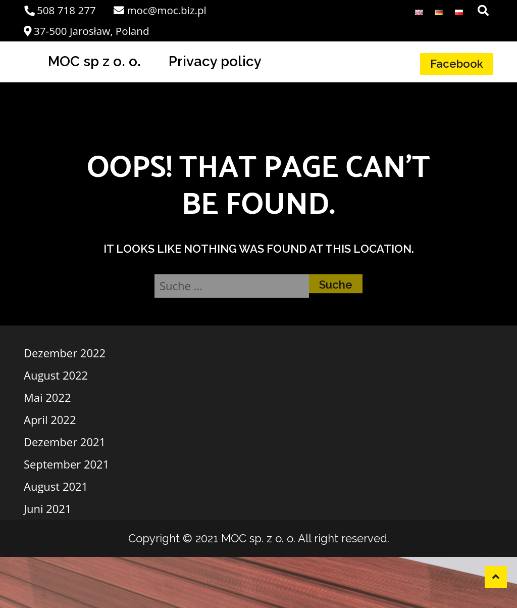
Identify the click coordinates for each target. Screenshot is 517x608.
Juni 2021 (47, 508)
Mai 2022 (47, 397)
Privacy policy (215, 61)
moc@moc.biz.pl (160, 10)
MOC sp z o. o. (94, 61)
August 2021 (56, 486)
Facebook (456, 63)
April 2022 (50, 419)
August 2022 (56, 375)
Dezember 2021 (65, 442)
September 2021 (66, 464)
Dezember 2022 (65, 353)
